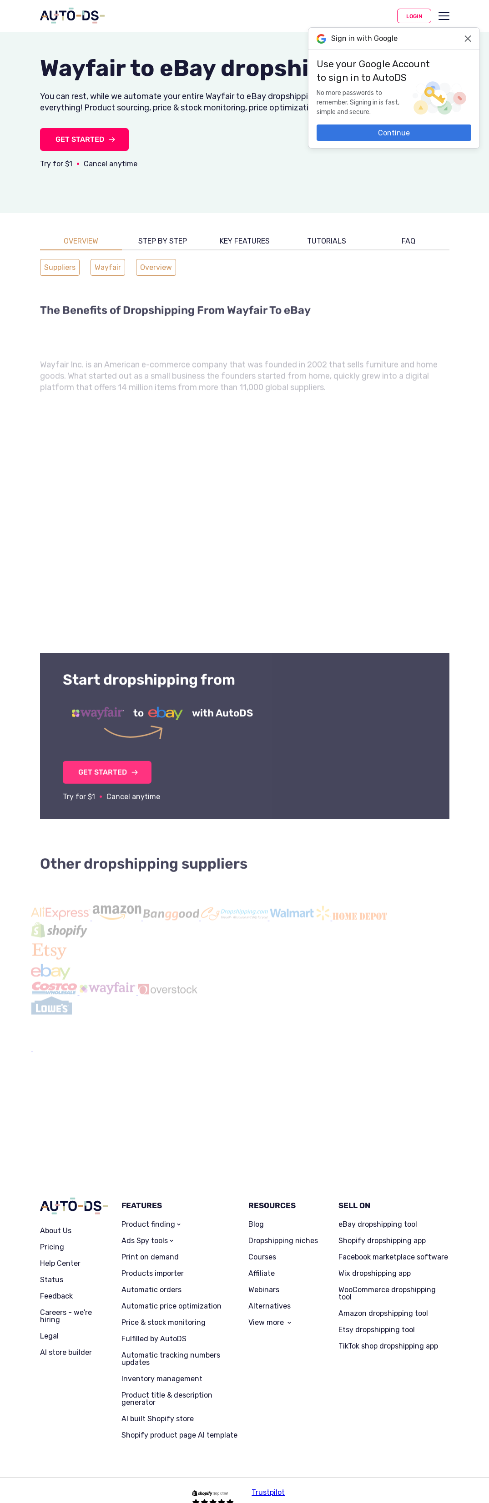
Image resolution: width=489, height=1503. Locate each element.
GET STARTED (79, 139)
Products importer (152, 1260)
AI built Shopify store (157, 1406)
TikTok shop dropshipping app (388, 1333)
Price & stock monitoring (163, 1310)
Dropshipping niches (283, 1228)
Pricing (52, 1234)
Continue (394, 133)
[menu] (444, 15)
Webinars (263, 1277)
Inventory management (161, 1366)
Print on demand (150, 1244)
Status (51, 1267)
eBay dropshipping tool (377, 1211)
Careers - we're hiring (66, 1303)
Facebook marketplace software (393, 1244)
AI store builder (66, 1340)
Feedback (56, 1283)
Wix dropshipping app (374, 1260)
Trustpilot (268, 1479)
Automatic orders (151, 1277)
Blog (256, 1211)
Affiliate (261, 1260)
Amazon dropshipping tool (383, 1300)
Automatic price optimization (171, 1293)
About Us (55, 1218)
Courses (262, 1244)
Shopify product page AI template (179, 1422)
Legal (49, 1323)
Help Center (60, 1250)
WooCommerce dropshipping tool (387, 1281)
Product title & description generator (166, 1386)
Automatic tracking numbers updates (170, 1346)
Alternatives (269, 1293)
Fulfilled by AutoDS (154, 1326)
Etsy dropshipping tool (376, 1317)
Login (414, 16)
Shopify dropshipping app (382, 1228)
